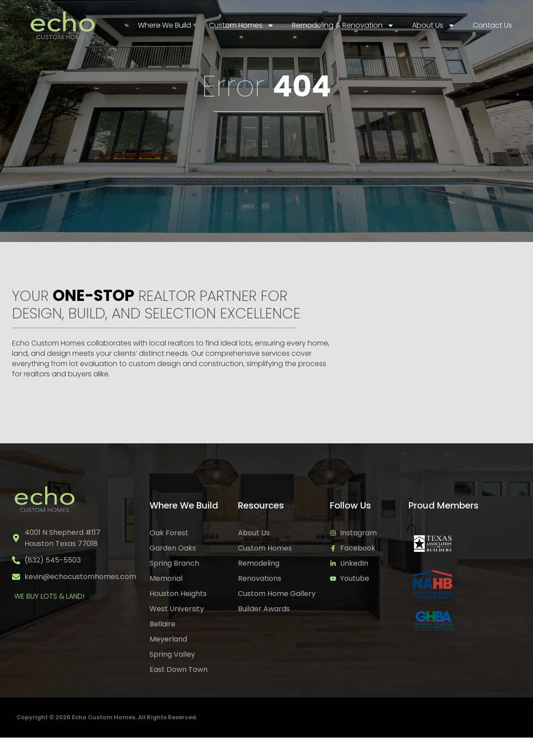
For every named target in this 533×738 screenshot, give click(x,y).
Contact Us (492, 25)
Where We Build (164, 25)
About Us (433, 25)
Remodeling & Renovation (343, 25)
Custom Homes (241, 25)
